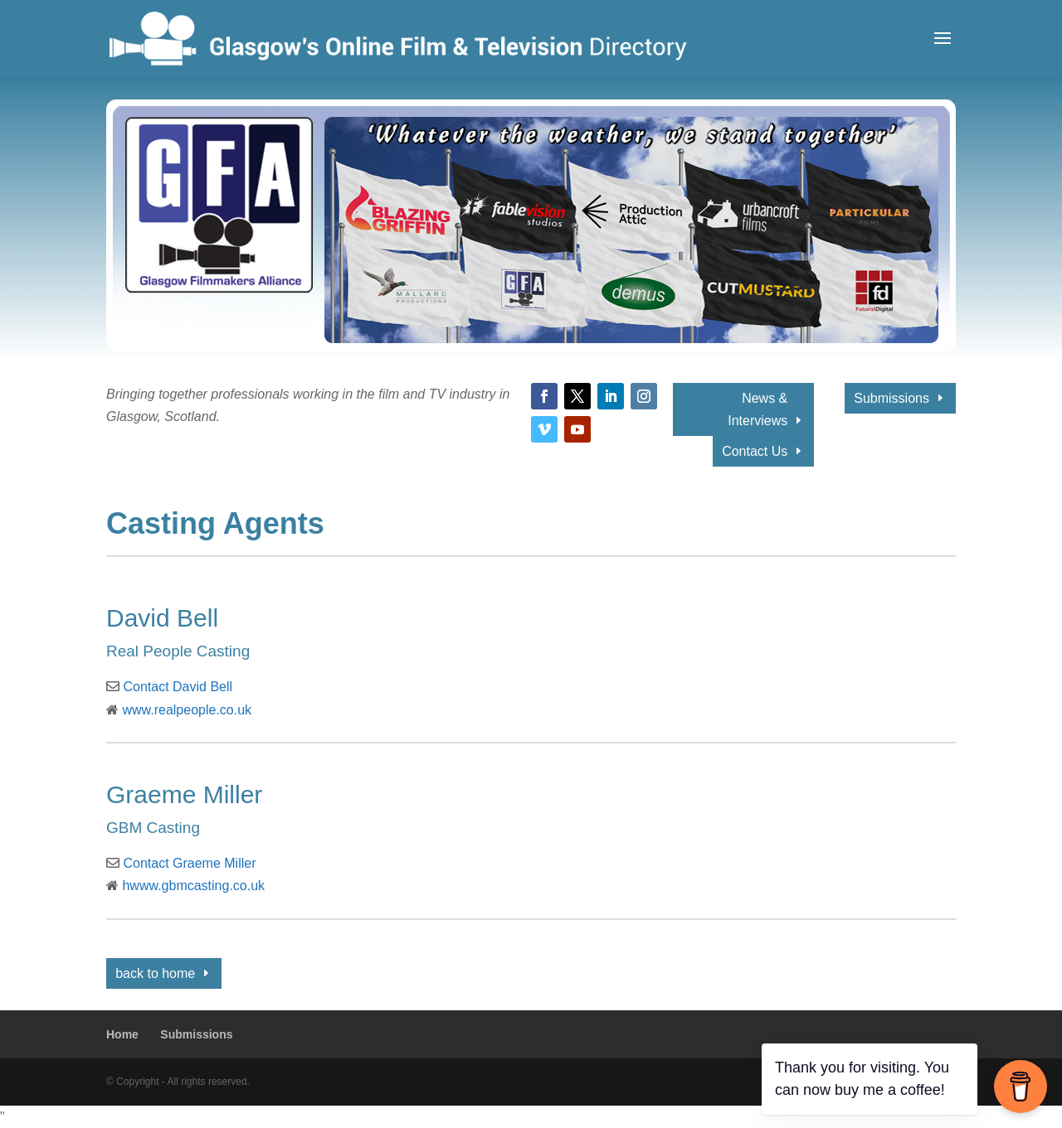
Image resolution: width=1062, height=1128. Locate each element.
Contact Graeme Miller (189, 863)
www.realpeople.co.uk (186, 710)
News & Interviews (757, 409)
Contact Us (754, 451)
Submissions (891, 398)
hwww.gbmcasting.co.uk (193, 886)
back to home (155, 973)
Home (122, 1034)
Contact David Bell (177, 687)
